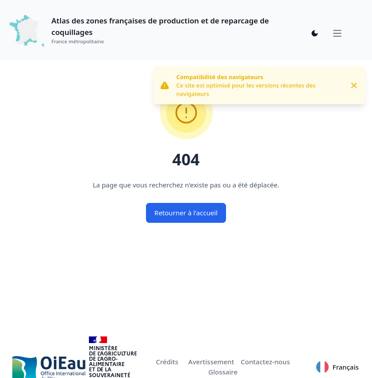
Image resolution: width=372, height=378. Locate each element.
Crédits (167, 361)
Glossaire (223, 371)
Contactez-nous (265, 361)
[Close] (354, 85)
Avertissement (211, 361)
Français (337, 367)
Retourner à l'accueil (186, 212)
